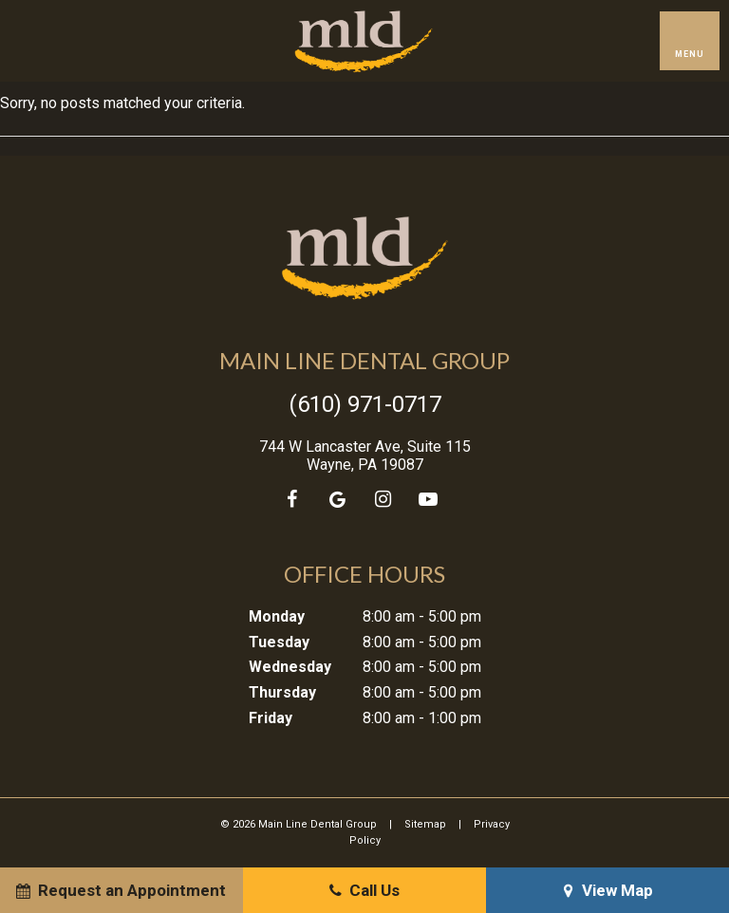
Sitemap (425, 824)
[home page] (363, 41)
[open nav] (689, 41)
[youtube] (428, 499)
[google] (337, 499)
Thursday (282, 692)
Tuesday (279, 642)
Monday (277, 616)
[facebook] (291, 499)
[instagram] (382, 499)
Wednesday (290, 667)
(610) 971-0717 (365, 404)
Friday (270, 718)
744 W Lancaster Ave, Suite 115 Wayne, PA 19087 (365, 456)
